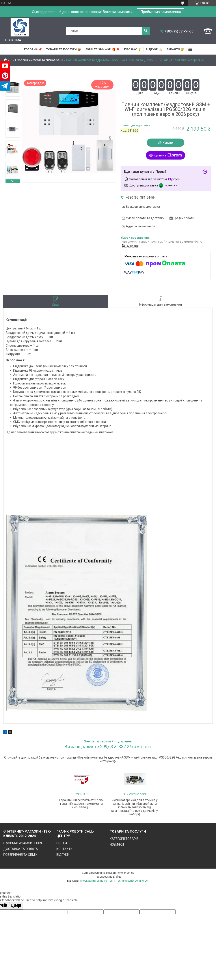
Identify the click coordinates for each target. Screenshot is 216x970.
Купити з (168, 155)
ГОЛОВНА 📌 (33, 49)
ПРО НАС (62, 843)
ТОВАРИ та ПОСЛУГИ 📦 (63, 49)
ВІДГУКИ (62, 854)
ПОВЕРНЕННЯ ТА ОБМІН (20, 854)
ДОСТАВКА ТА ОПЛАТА (20, 849)
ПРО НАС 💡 (132, 49)
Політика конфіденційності (132, 880)
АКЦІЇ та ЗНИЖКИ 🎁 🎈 (102, 49)
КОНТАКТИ (64, 849)
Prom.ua (129, 872)
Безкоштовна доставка (143, 206)
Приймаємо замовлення (160, 12)
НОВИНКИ (117, 844)
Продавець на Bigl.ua (108, 876)
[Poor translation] (16, 905)
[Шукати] (146, 31)
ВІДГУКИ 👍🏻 (154, 49)
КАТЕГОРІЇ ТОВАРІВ (124, 839)
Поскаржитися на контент (97, 880)
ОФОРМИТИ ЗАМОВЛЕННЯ (22, 843)
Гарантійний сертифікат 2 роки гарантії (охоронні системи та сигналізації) (81, 803)
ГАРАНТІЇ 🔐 (175, 49)
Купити (168, 143)
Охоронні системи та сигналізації (39, 60)
